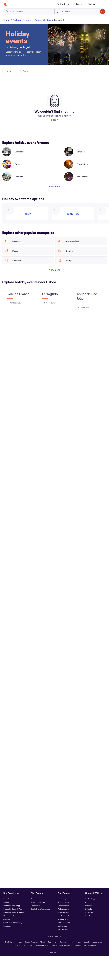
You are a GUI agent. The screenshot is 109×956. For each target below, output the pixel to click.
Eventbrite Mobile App (11, 905)
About (42, 942)
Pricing (6, 902)
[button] (9, 71)
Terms (23, 945)
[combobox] (79, 11)
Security (87, 942)
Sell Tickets (35, 899)
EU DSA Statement (65, 945)
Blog (49, 942)
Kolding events (63, 919)
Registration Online (38, 902)
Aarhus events (63, 902)
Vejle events (62, 926)
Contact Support (91, 899)
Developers (97, 942)
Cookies (52, 945)
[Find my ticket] (63, 4)
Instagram (89, 912)
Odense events (64, 905)
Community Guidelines (12, 916)
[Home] (5, 4)
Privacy (30, 945)
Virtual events (63, 929)
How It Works (8, 899)
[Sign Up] (92, 4)
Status (15, 945)
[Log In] (79, 4)
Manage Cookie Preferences (85, 945)
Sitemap (6, 919)
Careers (63, 942)
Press (71, 942)
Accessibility (41, 945)
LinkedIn (88, 909)
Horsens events (64, 922)
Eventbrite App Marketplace (13, 912)
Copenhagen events (65, 899)
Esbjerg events (63, 912)
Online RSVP (35, 905)
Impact (78, 942)
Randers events (64, 916)
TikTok (87, 916)
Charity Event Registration (40, 909)
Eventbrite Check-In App (12, 909)
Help (55, 942)
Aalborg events (63, 909)
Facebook (89, 905)
